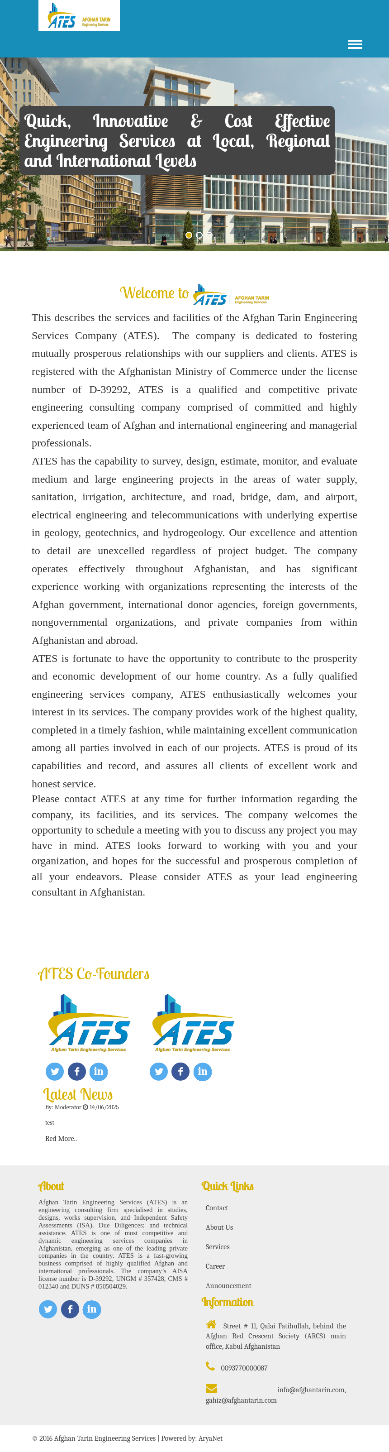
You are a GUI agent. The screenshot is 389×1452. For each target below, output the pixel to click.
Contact (217, 1208)
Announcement (228, 1286)
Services (218, 1247)
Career (215, 1266)
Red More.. (61, 1139)
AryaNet (211, 1438)
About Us (219, 1227)
